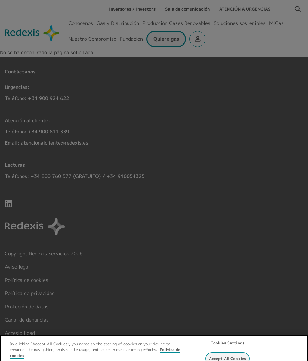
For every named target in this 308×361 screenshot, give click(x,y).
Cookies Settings (228, 345)
